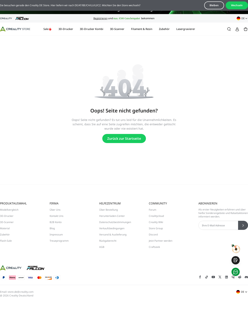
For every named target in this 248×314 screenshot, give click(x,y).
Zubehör (164, 29)
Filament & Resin (141, 29)
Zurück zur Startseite (124, 138)
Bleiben (214, 5)
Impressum (56, 234)
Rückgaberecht (107, 240)
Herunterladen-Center (112, 216)
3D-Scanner (117, 29)
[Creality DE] (15, 29)
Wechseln (237, 5)
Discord (153, 234)
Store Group (156, 228)
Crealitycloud (156, 216)
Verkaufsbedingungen (111, 228)
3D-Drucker (65, 29)
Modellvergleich (9, 209)
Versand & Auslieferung (112, 234)
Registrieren (100, 18)
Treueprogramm (59, 240)
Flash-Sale (6, 240)
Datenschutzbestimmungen (115, 222)
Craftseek (154, 247)
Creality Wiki (156, 222)
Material (5, 228)
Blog (52, 228)
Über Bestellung (108, 209)
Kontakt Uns (56, 216)
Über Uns (55, 209)
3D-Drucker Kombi (91, 29)
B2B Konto (56, 222)
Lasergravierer (185, 29)
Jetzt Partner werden (160, 240)
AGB (101, 247)
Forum (152, 209)
